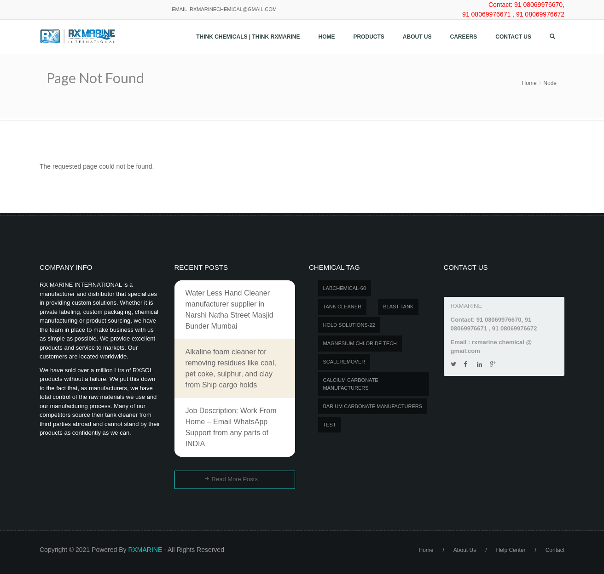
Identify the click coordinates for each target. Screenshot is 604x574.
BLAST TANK (398, 306)
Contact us (513, 37)
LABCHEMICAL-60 (344, 288)
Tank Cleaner (342, 306)
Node (550, 83)
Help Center (510, 550)
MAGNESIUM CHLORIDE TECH (360, 343)
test (329, 424)
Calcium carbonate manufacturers (350, 384)
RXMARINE (145, 549)
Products (369, 37)
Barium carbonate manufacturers (373, 406)
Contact (555, 550)
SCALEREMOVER (344, 361)
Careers (463, 37)
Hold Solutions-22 (349, 325)
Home (327, 37)
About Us (417, 37)
